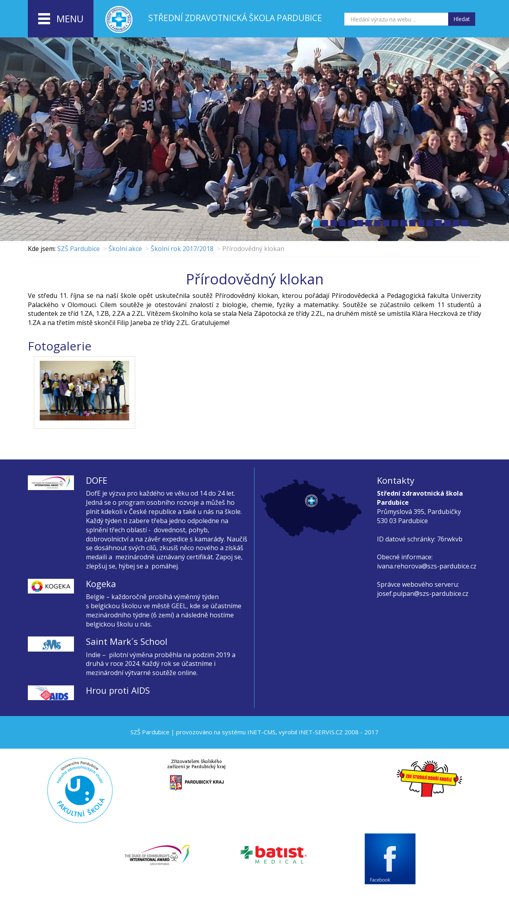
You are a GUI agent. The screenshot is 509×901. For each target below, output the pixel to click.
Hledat (461, 19)
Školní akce (125, 248)
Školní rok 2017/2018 (182, 248)
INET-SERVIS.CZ (321, 732)
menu (61, 19)
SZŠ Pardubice (78, 248)
